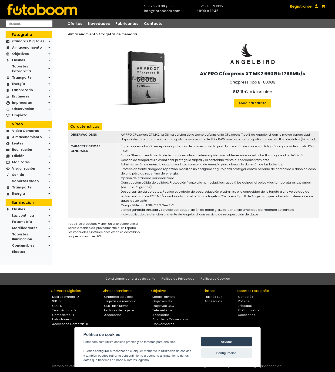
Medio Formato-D (65, 297)
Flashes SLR (213, 297)
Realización (22, 149)
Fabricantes (126, 23)
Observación (23, 109)
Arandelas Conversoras (170, 319)
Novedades (99, 23)
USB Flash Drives (116, 306)
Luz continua (23, 215)
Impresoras (22, 102)
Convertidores (163, 324)
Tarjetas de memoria (119, 34)
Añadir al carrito (252, 103)
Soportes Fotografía (21, 69)
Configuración (226, 353)
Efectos (18, 251)
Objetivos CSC (163, 306)
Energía (18, 83)
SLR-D (56, 301)
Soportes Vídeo (25, 181)
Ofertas (74, 23)
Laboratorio (22, 90)
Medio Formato (163, 297)
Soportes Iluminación (22, 236)
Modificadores (24, 228)
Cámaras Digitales (28, 41)
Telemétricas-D (64, 310)
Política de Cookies (215, 278)
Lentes (17, 143)
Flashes (18, 60)
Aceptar (226, 341)
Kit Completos (248, 310)
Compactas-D (63, 315)
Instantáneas (62, 319)
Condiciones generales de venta (130, 278)
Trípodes (245, 306)
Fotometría (22, 221)
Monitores (21, 162)
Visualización (23, 168)
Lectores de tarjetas (119, 310)
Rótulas (243, 301)
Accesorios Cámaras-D (70, 324)
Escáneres (21, 96)
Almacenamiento (27, 47)
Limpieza (19, 115)
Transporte (22, 77)
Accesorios (112, 315)
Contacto (153, 23)
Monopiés (245, 297)
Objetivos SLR (162, 301)
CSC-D (57, 306)
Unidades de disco (118, 297)
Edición (18, 156)
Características (84, 126)
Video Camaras (25, 130)
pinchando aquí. (272, 366)
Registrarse (301, 6)
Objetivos (20, 53)
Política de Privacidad (177, 278)
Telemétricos (162, 310)
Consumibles (23, 245)
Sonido (18, 174)
